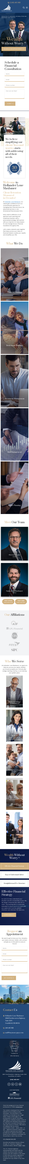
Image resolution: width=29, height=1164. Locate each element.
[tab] (14, 866)
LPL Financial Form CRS (9, 1139)
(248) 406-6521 (21, 601)
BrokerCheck (19, 1107)
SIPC (24, 1145)
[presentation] (14, 866)
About (14, 1041)
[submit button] (10, 104)
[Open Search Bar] (24, 7)
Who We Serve (14, 1056)
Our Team (14, 1051)
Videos (14, 1048)
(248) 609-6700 (8, 601)
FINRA (19, 1145)
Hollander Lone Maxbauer (12, 201)
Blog (14, 1043)
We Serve (14, 661)
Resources (14, 1046)
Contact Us (14, 1053)
